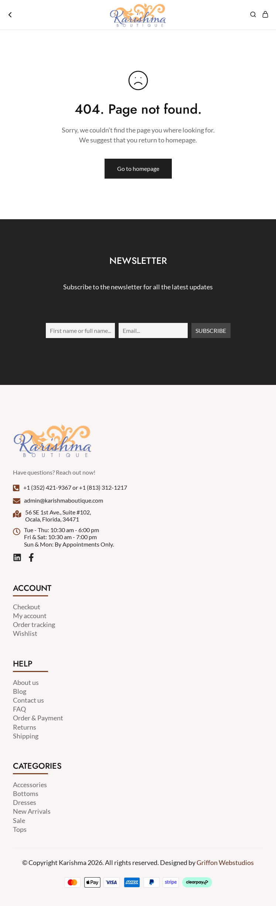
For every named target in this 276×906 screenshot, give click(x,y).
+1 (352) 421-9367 (47, 487)
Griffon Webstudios (225, 862)
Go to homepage (138, 168)
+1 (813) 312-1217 (103, 487)
